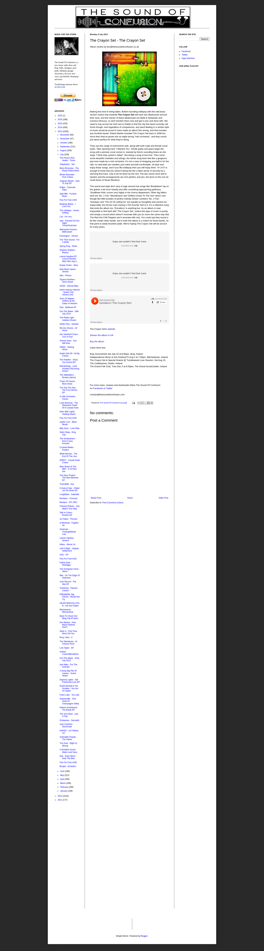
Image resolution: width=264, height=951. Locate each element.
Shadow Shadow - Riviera (68, 251)
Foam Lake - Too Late (69, 695)
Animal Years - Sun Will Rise (68, 342)
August (63, 150)
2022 (60, 115)
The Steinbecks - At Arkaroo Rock (68, 642)
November (65, 138)
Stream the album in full (101, 335)
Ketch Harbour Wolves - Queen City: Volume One (70, 292)
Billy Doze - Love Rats (69, 428)
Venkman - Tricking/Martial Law (68, 531)
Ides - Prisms (65, 275)
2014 (60, 127)
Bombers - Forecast (68, 498)
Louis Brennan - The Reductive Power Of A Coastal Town (69, 405)
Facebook (98, 388)
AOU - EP (64, 555)
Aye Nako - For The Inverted (68, 665)
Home (130, 498)
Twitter (109, 388)
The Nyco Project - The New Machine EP (69, 477)
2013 (60, 131)
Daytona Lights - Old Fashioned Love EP (70, 681)
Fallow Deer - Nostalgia (66, 563)
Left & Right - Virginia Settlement (69, 549)
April (62, 779)
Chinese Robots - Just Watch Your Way (69, 507)
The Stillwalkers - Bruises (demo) (68, 376)
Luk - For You (66, 217)
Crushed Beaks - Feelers (67, 448)
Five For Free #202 (68, 418)
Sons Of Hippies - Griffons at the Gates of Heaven (68, 301)
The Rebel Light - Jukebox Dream (68, 318)
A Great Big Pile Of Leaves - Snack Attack (68, 673)
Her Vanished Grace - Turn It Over (69, 335)
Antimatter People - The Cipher (68, 738)
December (65, 135)
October (64, 143)
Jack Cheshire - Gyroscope (67, 725)
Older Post (163, 498)
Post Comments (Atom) (112, 502)
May (62, 775)
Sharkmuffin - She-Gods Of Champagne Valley (69, 701)
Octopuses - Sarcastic (69, 720)
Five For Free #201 (68, 559)
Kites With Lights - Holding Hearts (68, 412)
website (111, 329)
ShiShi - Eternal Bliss (69, 286)
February (64, 787)
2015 (60, 123)
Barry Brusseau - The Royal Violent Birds (69, 169)
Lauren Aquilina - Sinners (67, 539)
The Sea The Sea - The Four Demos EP (68, 390)
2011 (60, 800)
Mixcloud (61, 87)
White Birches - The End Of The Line (68, 455)
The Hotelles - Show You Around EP (69, 361)
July (62, 154)
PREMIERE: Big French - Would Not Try (70, 597)
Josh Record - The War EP (68, 582)
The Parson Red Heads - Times (67, 159)
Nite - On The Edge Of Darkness (70, 576)
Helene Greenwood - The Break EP (69, 708)
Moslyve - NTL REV (68, 502)
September (65, 146)
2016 (60, 119)
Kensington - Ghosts (69, 236)
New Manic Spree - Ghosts (68, 270)
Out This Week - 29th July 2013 (69, 312)
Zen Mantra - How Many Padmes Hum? (68, 624)
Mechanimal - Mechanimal (66, 610)
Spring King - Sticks (68, 246)
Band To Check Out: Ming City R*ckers (69, 617)
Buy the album (97, 341)
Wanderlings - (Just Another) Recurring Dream (69, 368)
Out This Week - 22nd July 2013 (69, 659)
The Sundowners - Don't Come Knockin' (68, 441)
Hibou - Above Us (67, 544)
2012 (60, 796)
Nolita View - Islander (69, 324)
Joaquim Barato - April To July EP (69, 182)
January (64, 791)
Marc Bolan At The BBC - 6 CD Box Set (68, 469)
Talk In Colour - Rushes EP (66, 513)
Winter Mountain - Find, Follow (68, 175)
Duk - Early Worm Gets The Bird (67, 757)
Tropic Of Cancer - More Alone (68, 382)
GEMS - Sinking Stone (67, 348)
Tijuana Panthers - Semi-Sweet (68, 280)
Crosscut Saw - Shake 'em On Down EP (70, 489)
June (62, 771)
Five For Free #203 (68, 200)
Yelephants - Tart (67, 164)
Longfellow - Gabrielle (69, 494)
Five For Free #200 (68, 762)
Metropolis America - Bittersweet (69, 230)
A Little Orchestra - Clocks (68, 397)
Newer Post (96, 498)
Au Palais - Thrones (68, 519)
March (63, 783)
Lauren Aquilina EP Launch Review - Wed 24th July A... (69, 259)
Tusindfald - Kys (67, 484)
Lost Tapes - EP (67, 648)
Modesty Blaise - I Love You (68, 205)
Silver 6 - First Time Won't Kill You (68, 632)
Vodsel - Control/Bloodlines (69, 653)
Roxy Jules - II (66, 637)
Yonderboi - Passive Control (68, 589)
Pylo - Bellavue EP (68, 307)
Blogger (144, 936)
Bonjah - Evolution (68, 766)
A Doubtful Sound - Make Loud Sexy (68, 750)
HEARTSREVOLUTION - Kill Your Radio (69, 604)
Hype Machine (188, 58)
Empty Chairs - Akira (69, 265)
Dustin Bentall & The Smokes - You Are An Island (69, 688)
